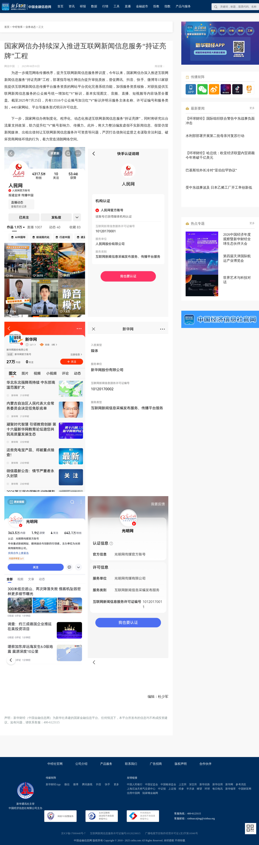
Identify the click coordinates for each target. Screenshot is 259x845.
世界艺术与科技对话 (237, 280)
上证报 (172, 788)
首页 (60, 6)
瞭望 (199, 788)
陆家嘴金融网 (150, 793)
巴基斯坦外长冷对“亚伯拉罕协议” (211, 170)
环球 (207, 788)
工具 (117, 6)
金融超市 (142, 6)
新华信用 (217, 784)
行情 (105, 6)
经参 (181, 788)
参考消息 (241, 784)
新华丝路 (204, 784)
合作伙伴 (205, 763)
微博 (75, 784)
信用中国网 (133, 793)
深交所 (193, 784)
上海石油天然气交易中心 (141, 788)
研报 (83, 6)
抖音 (98, 784)
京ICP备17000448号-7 (73, 833)
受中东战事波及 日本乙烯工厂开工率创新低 (219, 187)
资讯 (72, 6)
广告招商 (156, 763)
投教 (156, 6)
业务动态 (30, 26)
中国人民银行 (134, 784)
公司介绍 (81, 763)
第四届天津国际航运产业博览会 (237, 258)
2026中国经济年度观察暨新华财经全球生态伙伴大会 (237, 239)
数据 (94, 6)
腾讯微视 (87, 784)
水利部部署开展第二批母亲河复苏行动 (215, 136)
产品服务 (106, 763)
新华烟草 (230, 788)
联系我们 (131, 763)
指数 (167, 6)
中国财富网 (244, 788)
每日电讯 (217, 788)
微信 (66, 784)
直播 (128, 6)
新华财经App (53, 784)
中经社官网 (55, 763)
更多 (252, 108)
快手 (107, 784)
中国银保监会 (168, 784)
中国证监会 (151, 784)
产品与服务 (183, 6)
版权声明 (181, 763)
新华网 (229, 784)
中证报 (162, 788)
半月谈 (190, 788)
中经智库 (17, 26)
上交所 (182, 784)
